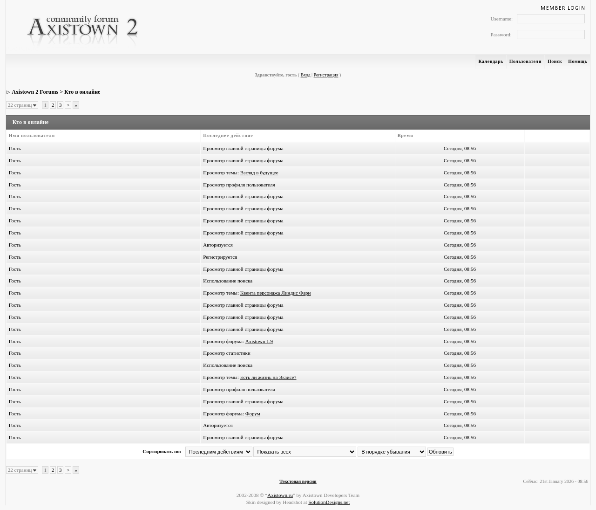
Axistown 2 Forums (35, 92)
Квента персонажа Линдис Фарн (275, 293)
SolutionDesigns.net (329, 502)
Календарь (490, 61)
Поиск (555, 61)
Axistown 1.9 (259, 341)
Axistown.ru (280, 495)
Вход (306, 74)
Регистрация (326, 74)
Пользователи (525, 61)
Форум (252, 413)
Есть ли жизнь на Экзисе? (268, 377)
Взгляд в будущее (259, 172)
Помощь (577, 61)
